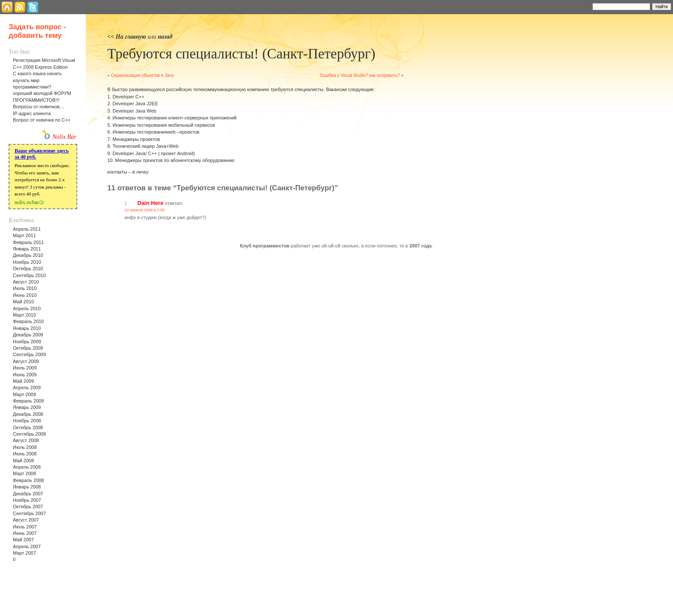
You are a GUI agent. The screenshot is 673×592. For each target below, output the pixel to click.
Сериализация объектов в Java (142, 75)
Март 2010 (24, 314)
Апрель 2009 (27, 387)
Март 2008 (24, 473)
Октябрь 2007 (28, 506)
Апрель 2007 (27, 546)
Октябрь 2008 (28, 427)
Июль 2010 (25, 288)
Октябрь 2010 (28, 268)
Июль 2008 (25, 447)
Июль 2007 (25, 526)
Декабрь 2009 (28, 334)
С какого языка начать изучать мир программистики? (37, 80)
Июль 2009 (25, 367)
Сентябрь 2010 (29, 275)
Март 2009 (24, 394)
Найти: (581, 6)
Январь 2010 (27, 328)
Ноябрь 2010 (27, 262)
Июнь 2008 (25, 453)
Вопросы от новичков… (38, 106)
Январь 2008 (27, 486)
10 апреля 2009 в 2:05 (144, 210)
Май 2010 (23, 301)
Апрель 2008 (27, 467)
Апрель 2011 (27, 229)
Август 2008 (26, 440)
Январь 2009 (27, 407)
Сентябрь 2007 (29, 513)
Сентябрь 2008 (29, 433)
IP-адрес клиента (32, 113)
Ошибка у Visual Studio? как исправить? (360, 75)
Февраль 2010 (28, 321)
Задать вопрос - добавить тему (37, 31)
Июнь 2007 (25, 533)
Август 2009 (26, 361)
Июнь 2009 (25, 374)
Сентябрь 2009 (29, 354)
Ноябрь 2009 (27, 341)
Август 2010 (26, 281)
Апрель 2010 (27, 308)
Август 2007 (26, 519)
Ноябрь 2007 (27, 500)
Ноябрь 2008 (27, 420)
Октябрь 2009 (28, 348)
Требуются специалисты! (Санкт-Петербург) (241, 53)
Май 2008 (23, 460)
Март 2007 (24, 552)
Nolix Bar (64, 136)
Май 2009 (23, 381)
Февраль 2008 (28, 480)
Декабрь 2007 (28, 493)
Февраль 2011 (28, 242)
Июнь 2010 (25, 295)
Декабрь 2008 (28, 414)
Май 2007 (23, 539)
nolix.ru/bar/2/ (29, 202)
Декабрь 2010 (28, 255)
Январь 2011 (27, 248)
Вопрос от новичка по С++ (41, 119)
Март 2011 (24, 235)
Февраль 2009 (28, 400)
